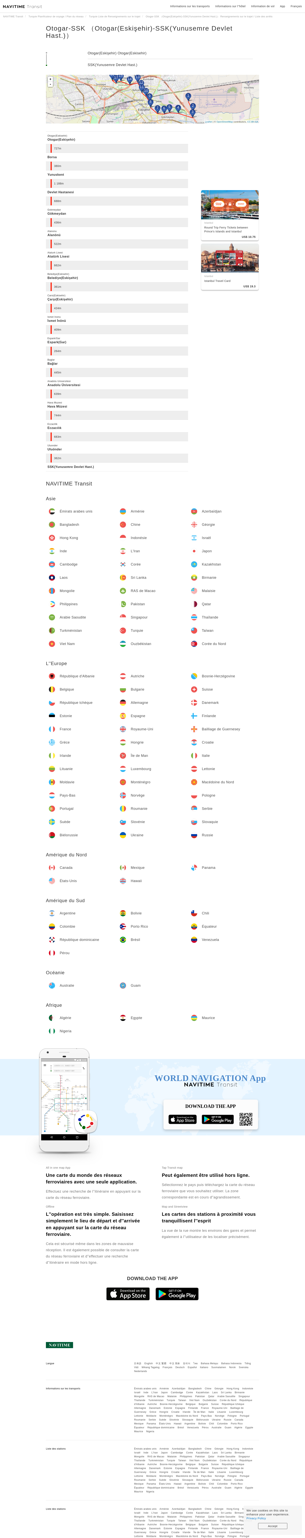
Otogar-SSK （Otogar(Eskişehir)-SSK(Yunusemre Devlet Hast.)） (139, 32)
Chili (211, 1423)
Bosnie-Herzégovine (171, 1404)
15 (121, 75)
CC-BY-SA (252, 122)
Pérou (205, 1427)
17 (116, 77)
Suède (162, 1419)
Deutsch (180, 1367)
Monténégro (166, 1415)
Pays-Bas (206, 1415)
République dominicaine (160, 1427)
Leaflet (208, 122)
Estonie (168, 1408)
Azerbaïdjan (178, 1388)
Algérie (238, 1427)
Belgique (191, 1404)
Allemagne (140, 1408)
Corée (189, 1392)
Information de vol (262, 6)
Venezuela (193, 1427)
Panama (151, 1423)
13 (138, 77)
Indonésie (247, 1388)
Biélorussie (202, 1419)
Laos (215, 1392)
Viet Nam (194, 1400)
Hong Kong (233, 1388)
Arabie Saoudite (226, 1396)
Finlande (193, 1408)
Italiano (204, 1367)
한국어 (186, 1363)
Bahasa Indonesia (231, 1363)
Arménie (164, 1388)
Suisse (215, 1404)
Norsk (232, 1367)
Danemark (154, 1408)
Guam (228, 1427)
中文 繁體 (161, 1363)
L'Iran (155, 1392)
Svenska (244, 1367)
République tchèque (233, 1404)
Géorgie (219, 1388)
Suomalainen (218, 1367)
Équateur (139, 1427)
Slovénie (174, 1419)
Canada (239, 1419)
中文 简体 (174, 1363)
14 (130, 79)
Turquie (171, 1400)
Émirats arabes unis (145, 1388)
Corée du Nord (228, 1400)
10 (146, 91)
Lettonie (138, 1415)
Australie (217, 1427)
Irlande (186, 1412)
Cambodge (177, 1392)
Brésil (181, 1427)
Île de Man (199, 1412)
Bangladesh (195, 1388)
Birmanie (240, 1392)
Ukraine (216, 1419)
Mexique (139, 1423)
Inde (146, 1392)
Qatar (211, 1396)
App (282, 6)
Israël (137, 1392)
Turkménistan (156, 1400)
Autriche (152, 1404)
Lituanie (221, 1412)
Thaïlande (139, 1400)
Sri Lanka (226, 1392)
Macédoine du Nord (187, 1415)
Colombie (222, 1423)
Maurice (138, 1431)
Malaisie (172, 1396)
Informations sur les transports (190, 6)
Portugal (244, 1415)
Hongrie (163, 1412)
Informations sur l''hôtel (230, 6)
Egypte (249, 1427)
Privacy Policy (256, 1518)
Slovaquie (187, 1419)
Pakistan (200, 1396)
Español (192, 1367)
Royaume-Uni (219, 1408)
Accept (273, 1526)
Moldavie (151, 1415)
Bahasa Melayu (209, 1363)
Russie (227, 1419)
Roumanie (139, 1419)
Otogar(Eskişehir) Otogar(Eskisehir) (117, 53)
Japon (164, 1392)
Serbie (152, 1419)
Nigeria (150, 1431)
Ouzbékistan (210, 1400)
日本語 (137, 1363)
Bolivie (202, 1423)
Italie (211, 1412)
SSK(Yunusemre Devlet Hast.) (113, 65)
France (205, 1408)
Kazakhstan (202, 1392)
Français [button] (296, 6)
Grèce (152, 1412)
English (149, 1363)
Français (167, 1367)
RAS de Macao (155, 1396)
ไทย (195, 1363)
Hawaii (177, 1423)
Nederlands (140, 1371)
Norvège (219, 1415)
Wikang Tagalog (151, 1367)
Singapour (244, 1396)
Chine (208, 1388)
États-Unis (165, 1423)
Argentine (189, 1423)
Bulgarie (203, 1404)
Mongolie (139, 1396)
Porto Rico (237, 1423)
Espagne (180, 1408)
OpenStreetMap (224, 122)
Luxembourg (236, 1412)
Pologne (232, 1415)
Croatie (175, 1412)
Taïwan (182, 1400)
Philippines (186, 1396)
